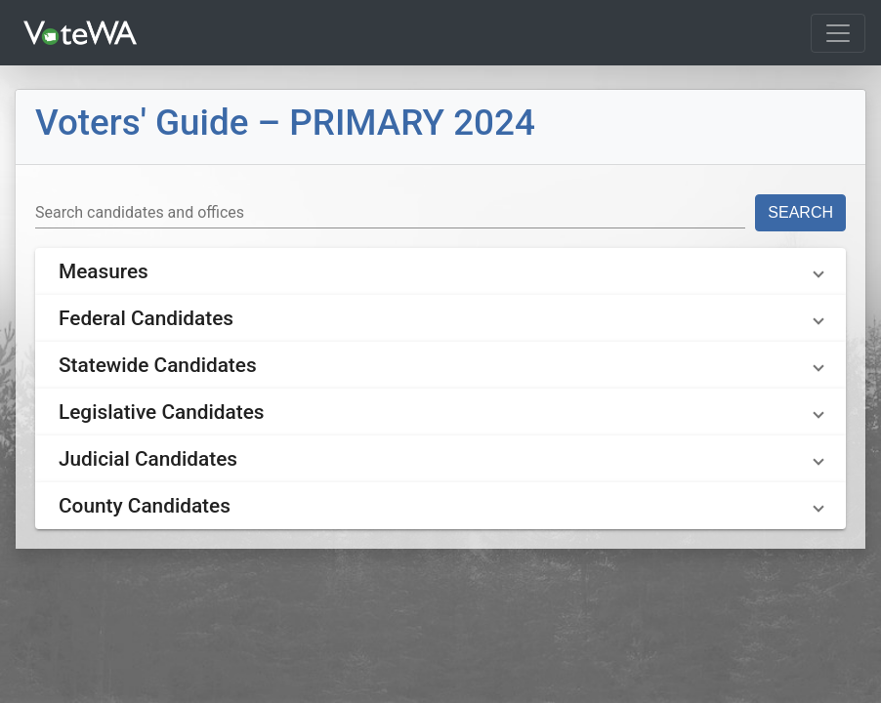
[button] (440, 271)
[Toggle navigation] (838, 33)
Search (800, 212)
